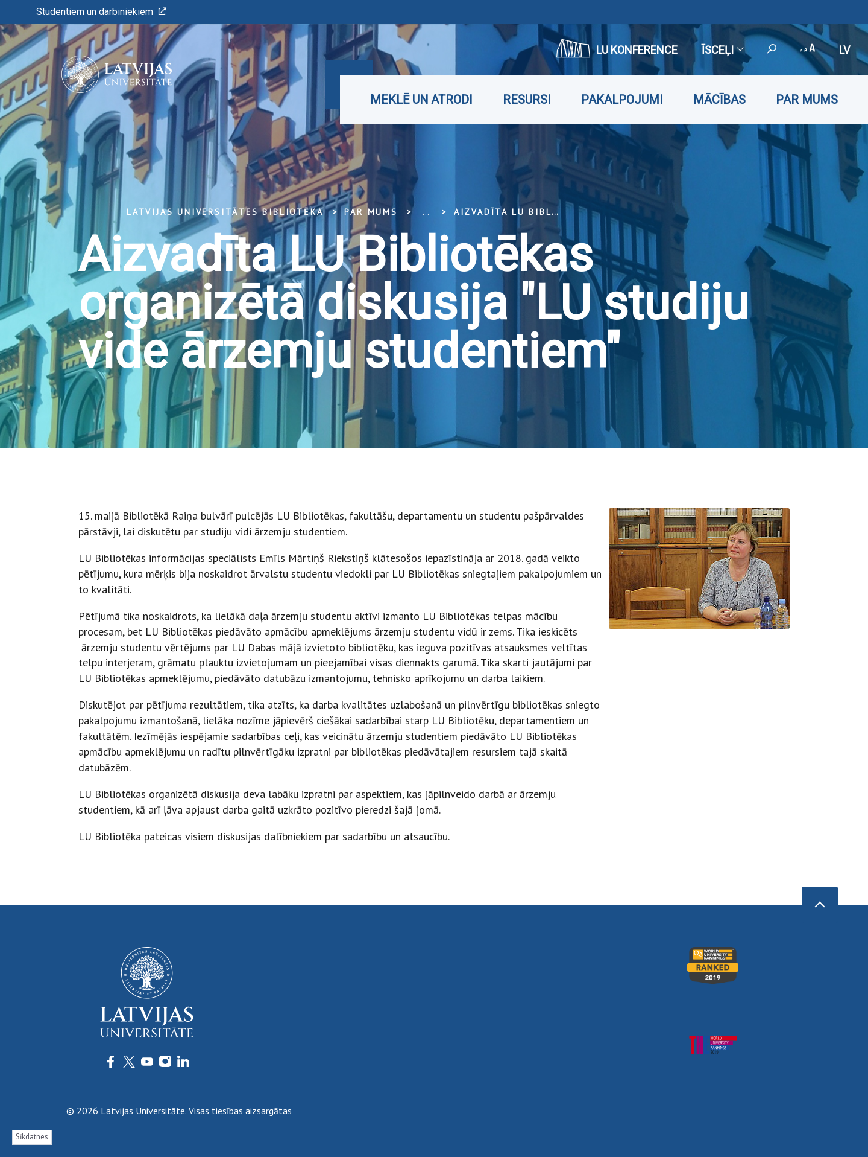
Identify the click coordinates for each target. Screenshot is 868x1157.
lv (844, 49)
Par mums (807, 99)
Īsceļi (722, 49)
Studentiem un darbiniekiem (101, 12)
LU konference (617, 48)
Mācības (719, 99)
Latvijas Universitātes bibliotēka (225, 211)
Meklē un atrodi (421, 99)
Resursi (527, 99)
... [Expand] (426, 211)
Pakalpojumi (622, 99)
